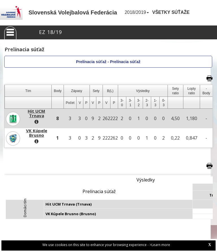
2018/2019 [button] (137, 12)
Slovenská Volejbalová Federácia (73, 12)
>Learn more (159, 244)
